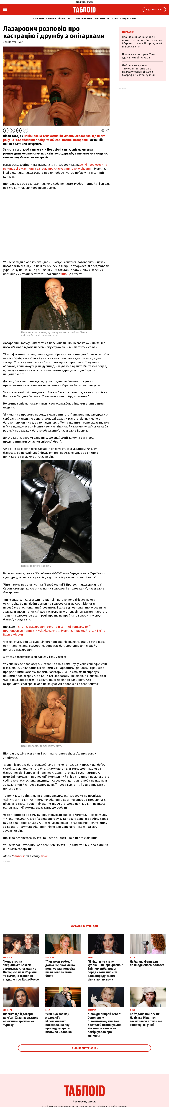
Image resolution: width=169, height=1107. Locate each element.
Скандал (51, 18)
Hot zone (112, 18)
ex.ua (43, 856)
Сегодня (18, 856)
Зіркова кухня (84, 18)
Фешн (61, 18)
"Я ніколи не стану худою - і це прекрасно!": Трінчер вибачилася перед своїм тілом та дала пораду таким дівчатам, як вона (105, 970)
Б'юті (70, 18)
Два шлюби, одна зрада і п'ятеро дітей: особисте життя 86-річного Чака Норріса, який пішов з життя (142, 41)
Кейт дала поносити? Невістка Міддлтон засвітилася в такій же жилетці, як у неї (146, 1019)
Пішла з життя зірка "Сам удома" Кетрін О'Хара (138, 56)
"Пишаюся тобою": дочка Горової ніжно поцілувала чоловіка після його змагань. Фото (60, 969)
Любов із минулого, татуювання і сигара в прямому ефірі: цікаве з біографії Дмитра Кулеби (138, 70)
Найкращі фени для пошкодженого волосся (147, 963)
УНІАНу (65, 274)
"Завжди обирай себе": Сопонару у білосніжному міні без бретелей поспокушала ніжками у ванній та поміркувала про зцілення (104, 1024)
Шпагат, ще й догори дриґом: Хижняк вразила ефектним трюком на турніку (20, 1019)
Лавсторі (100, 18)
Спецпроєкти (128, 18)
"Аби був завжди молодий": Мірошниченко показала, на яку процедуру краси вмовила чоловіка (58, 1023)
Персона (128, 32)
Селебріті (38, 18)
